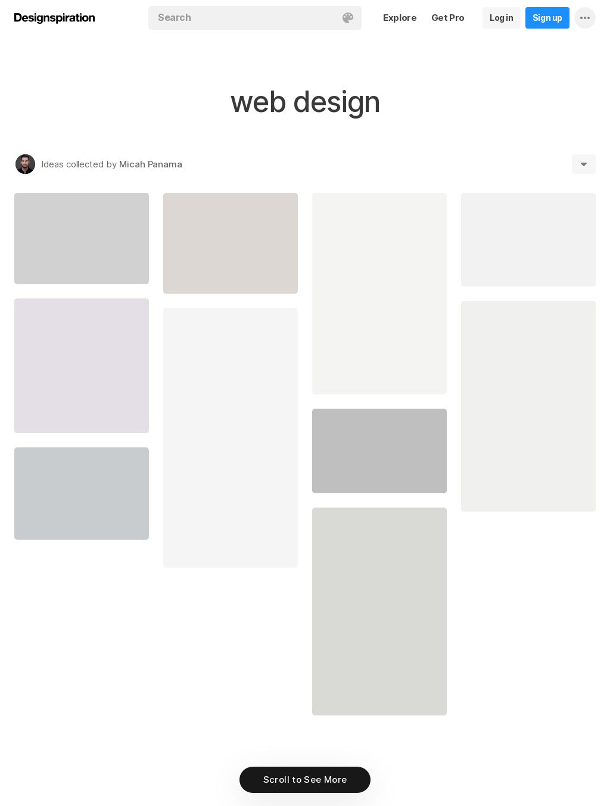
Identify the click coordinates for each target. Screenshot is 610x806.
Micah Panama (150, 164)
